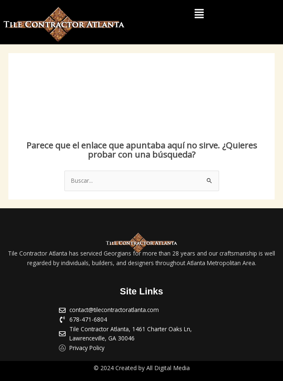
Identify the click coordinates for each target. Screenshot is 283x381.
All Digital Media (168, 368)
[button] (199, 14)
